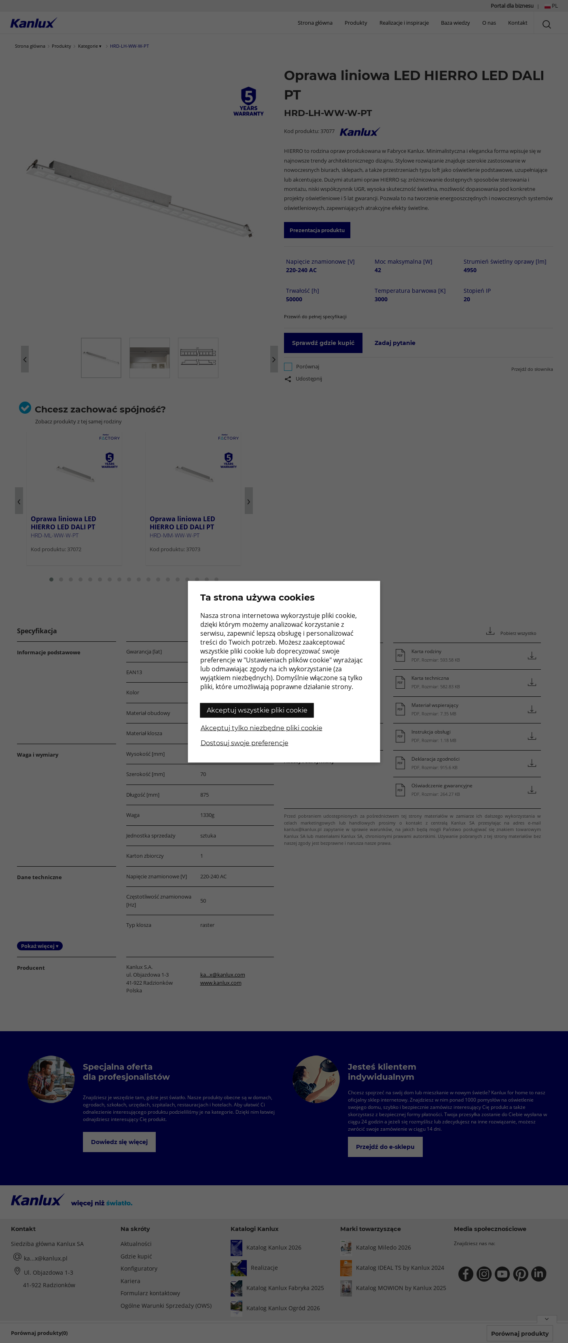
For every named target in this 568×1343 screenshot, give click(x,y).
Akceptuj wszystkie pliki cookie (257, 710)
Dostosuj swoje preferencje (244, 743)
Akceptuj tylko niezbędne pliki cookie (261, 728)
